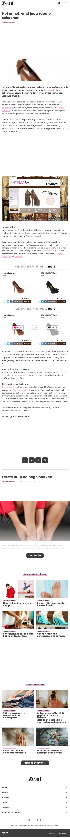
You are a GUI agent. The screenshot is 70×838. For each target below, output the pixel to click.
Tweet (32, 460)
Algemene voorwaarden (43, 826)
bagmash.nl (61, 372)
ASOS (56, 253)
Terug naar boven (33, 762)
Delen (25, 460)
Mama (5, 787)
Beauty (5, 792)
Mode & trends (8, 22)
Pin (38, 460)
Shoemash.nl (50, 90)
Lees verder (35, 555)
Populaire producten (11, 812)
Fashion (5, 797)
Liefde (4, 802)
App (45, 460)
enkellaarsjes (8, 107)
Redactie (14, 826)
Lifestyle (6, 807)
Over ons (22, 826)
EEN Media (64, 834)
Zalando (18, 256)
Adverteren (30, 826)
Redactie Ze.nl (39, 22)
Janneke (37, 481)
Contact (56, 826)
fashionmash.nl (21, 375)
